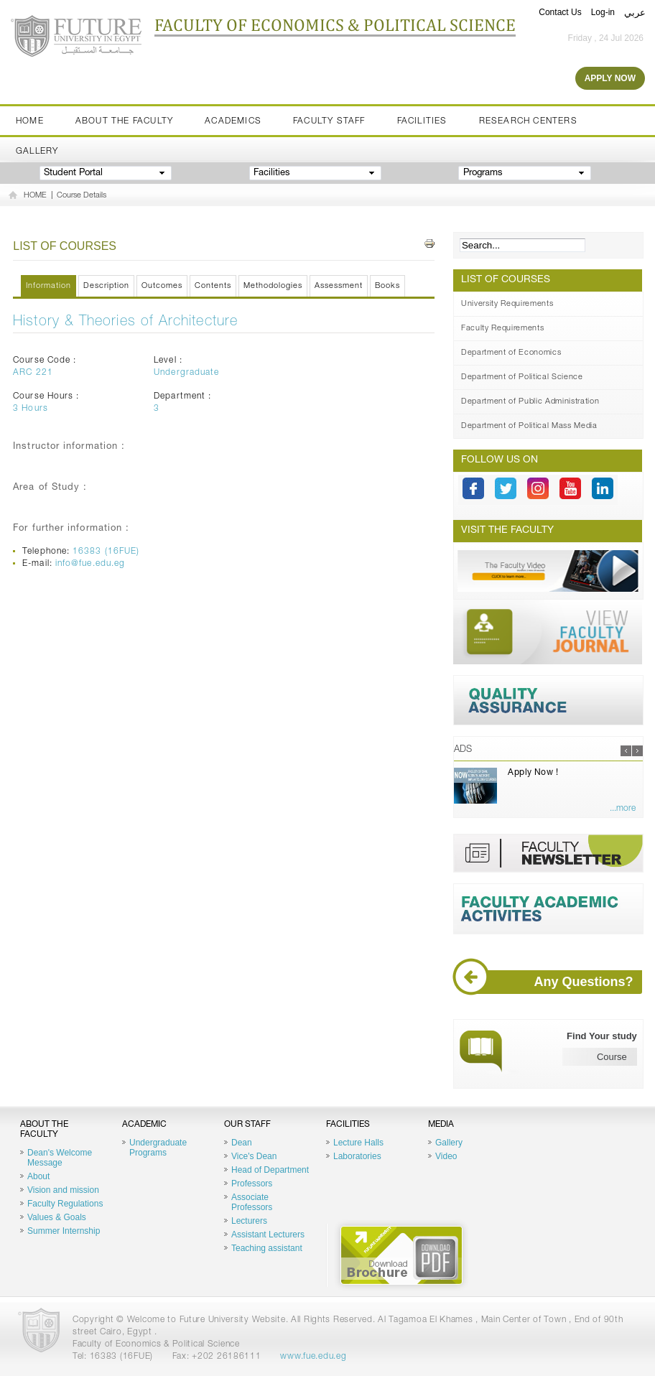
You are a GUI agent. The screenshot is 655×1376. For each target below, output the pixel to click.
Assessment (339, 286)
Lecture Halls (358, 1143)
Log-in (603, 12)
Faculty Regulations (65, 1204)
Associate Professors (251, 1202)
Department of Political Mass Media (529, 426)
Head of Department (270, 1170)
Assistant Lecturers (268, 1234)
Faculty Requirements (502, 329)
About (38, 1176)
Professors (251, 1184)
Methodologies (272, 286)
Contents (213, 286)
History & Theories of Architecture (125, 322)
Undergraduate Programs (158, 1148)
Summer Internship (63, 1231)
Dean (241, 1143)
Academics (233, 121)
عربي (635, 12)
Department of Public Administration (530, 402)
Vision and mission (63, 1190)
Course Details (81, 196)
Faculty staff (329, 121)
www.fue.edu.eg (313, 1356)
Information (48, 286)
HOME (35, 196)
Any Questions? (549, 982)
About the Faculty (124, 121)
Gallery (37, 151)
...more (623, 808)
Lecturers (249, 1221)
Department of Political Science (521, 377)
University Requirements (507, 304)
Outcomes (161, 286)
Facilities (422, 121)
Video (446, 1156)
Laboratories (357, 1156)
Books (387, 286)
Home (30, 121)
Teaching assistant (266, 1248)
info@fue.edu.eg (90, 563)
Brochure (401, 1255)
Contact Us (560, 12)
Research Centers (528, 121)
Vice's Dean (254, 1156)
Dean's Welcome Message (59, 1158)
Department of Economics (511, 353)
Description (106, 286)
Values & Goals (56, 1217)
